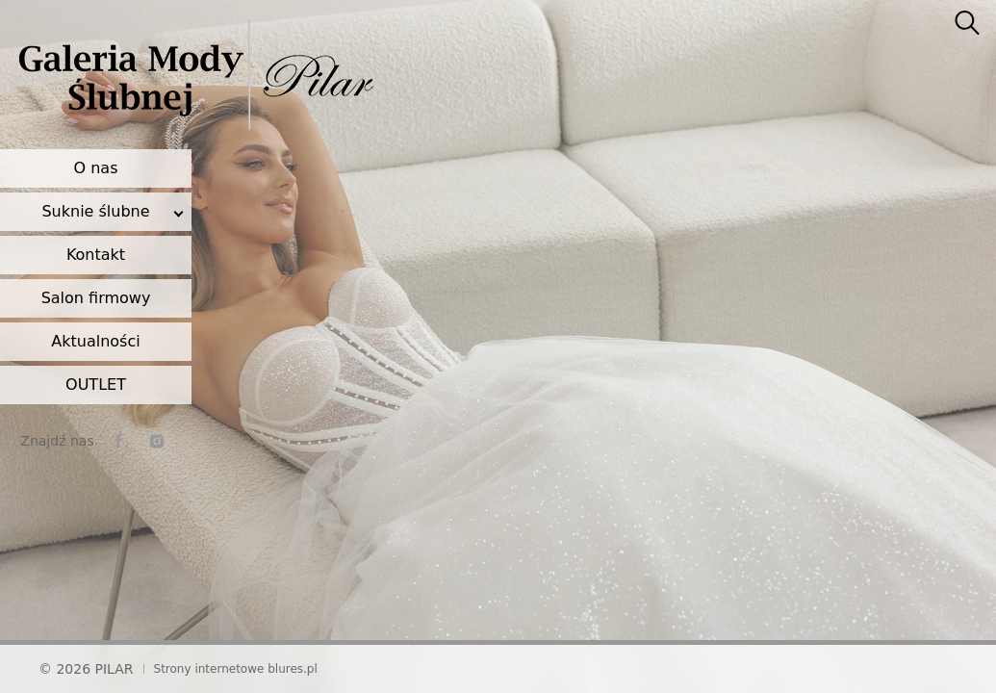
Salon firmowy (96, 298)
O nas (96, 168)
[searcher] (967, 24)
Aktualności (95, 341)
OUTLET (95, 384)
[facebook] (118, 441)
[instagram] (156, 441)
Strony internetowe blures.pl (236, 669)
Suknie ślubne (95, 211)
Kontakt (95, 254)
